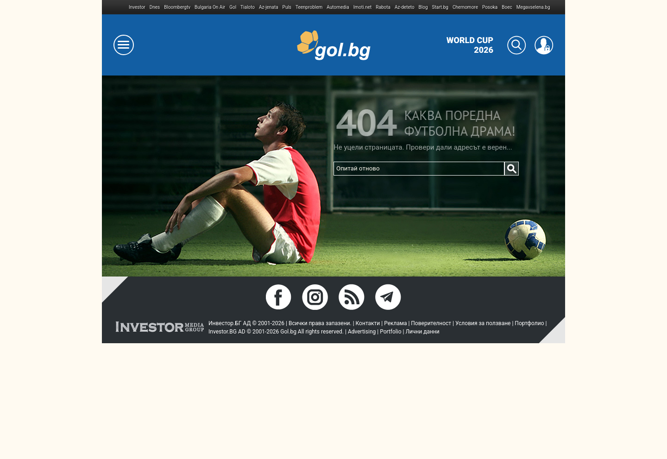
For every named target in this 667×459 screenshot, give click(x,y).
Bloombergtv (177, 7)
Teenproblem (309, 7)
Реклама (395, 323)
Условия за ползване (483, 323)
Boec (507, 7)
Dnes (155, 7)
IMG (116, 7)
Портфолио (529, 323)
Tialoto (247, 7)
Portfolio (390, 331)
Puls (287, 7)
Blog (423, 7)
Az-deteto (405, 7)
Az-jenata (268, 7)
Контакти (368, 323)
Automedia (338, 7)
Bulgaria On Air (210, 7)
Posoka (489, 7)
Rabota (383, 7)
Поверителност (431, 323)
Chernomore (465, 7)
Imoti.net (362, 7)
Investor (137, 7)
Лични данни (422, 331)
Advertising (362, 331)
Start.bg (440, 7)
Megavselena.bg (533, 7)
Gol (232, 7)
